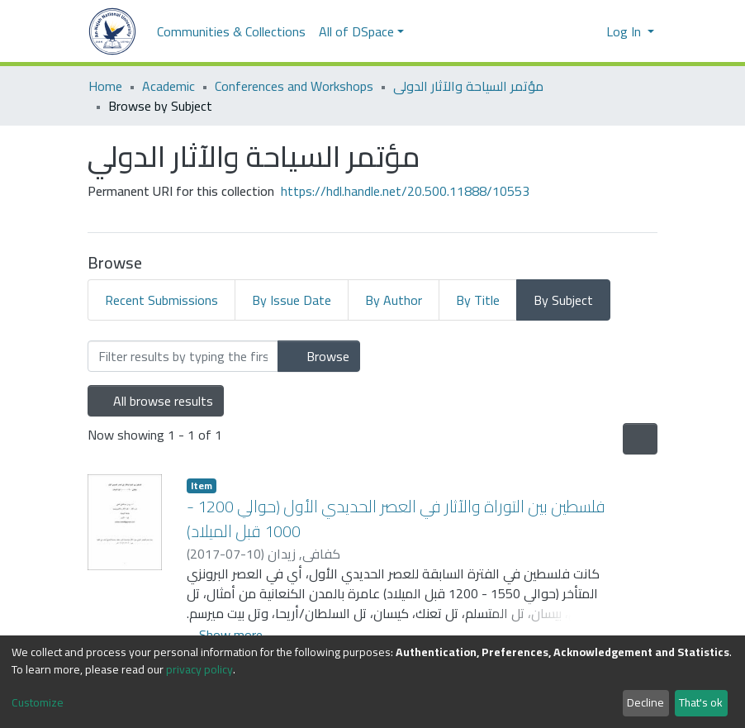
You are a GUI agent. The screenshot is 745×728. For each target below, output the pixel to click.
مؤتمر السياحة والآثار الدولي (468, 86)
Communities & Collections (231, 31)
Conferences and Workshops (294, 86)
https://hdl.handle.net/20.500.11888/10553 (405, 190)
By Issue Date (291, 300)
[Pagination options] (640, 438)
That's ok (701, 702)
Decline (645, 702)
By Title (478, 300)
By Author (393, 300)
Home (105, 86)
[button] (588, 31)
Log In (625, 31)
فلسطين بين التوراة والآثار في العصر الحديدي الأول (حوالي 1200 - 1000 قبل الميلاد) (396, 518)
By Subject (563, 300)
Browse (318, 356)
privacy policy (199, 669)
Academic (168, 86)
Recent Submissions (161, 300)
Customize (38, 702)
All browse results (155, 400)
